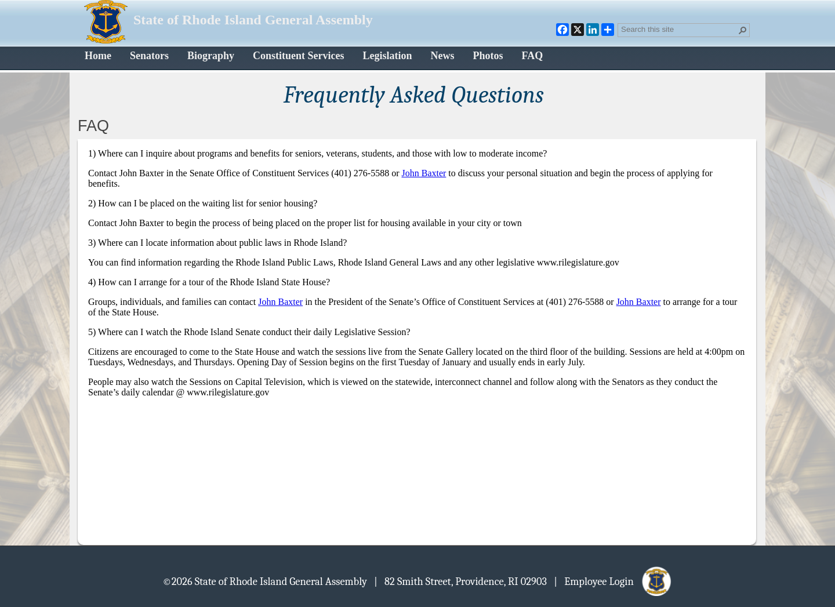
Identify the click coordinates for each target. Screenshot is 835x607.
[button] (742, 30)
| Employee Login (613, 581)
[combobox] (679, 29)
